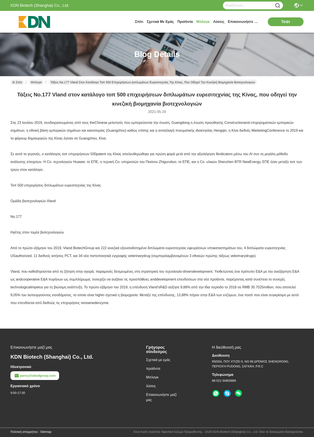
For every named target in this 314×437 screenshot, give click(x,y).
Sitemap (45, 432)
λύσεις (218, 22)
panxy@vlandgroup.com (35, 375)
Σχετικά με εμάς (160, 22)
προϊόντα (185, 22)
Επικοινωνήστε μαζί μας (244, 22)
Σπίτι (139, 22)
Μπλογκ (203, 22)
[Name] (277, 5)
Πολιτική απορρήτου (24, 432)
